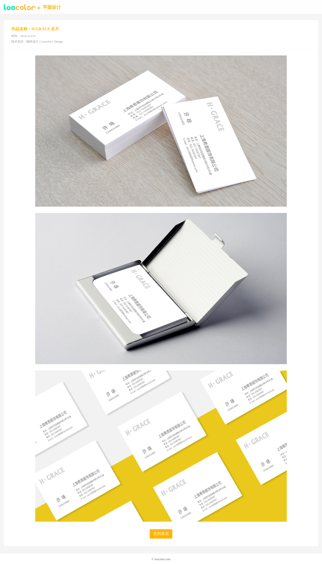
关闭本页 (161, 533)
